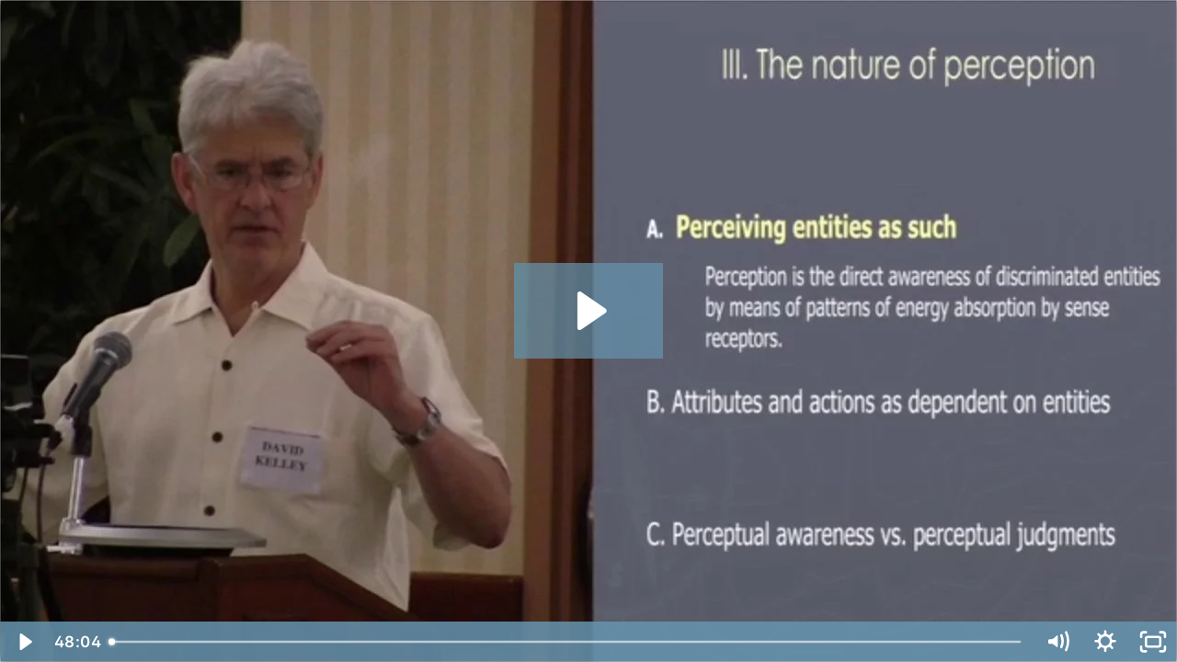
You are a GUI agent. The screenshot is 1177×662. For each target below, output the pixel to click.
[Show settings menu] (1105, 642)
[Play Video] (24, 642)
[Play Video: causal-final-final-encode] (589, 311)
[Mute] (1057, 642)
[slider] (566, 642)
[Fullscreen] (1153, 642)
